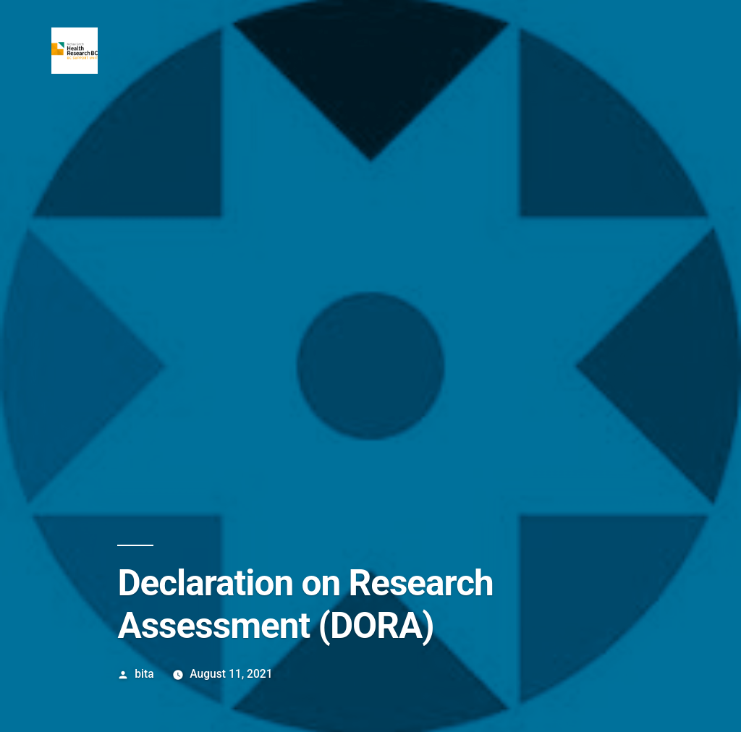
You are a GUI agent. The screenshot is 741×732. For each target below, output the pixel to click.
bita (144, 674)
